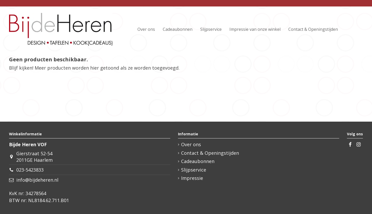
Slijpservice (193, 170)
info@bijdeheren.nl (37, 180)
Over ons (191, 144)
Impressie (192, 178)
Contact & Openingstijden (210, 153)
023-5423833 (30, 170)
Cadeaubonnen (197, 161)
